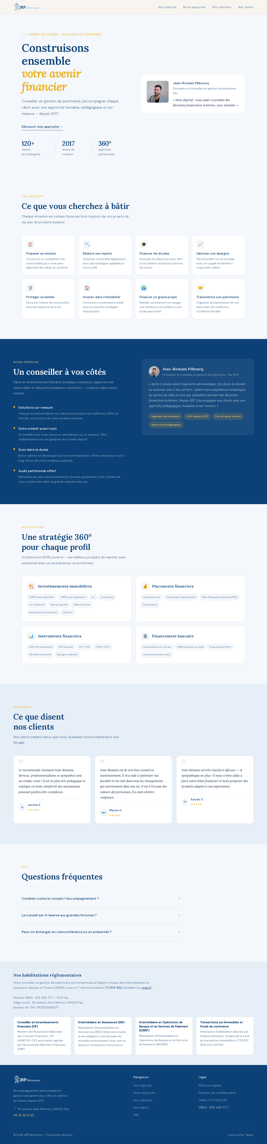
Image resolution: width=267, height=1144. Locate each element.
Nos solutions (222, 7)
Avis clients (246, 7)
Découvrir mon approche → (42, 127)
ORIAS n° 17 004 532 (213, 1100)
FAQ (136, 1115)
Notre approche (194, 7)
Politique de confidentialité (217, 1093)
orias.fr (146, 988)
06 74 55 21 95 (23, 1115)
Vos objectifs (167, 7)
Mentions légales (210, 1085)
